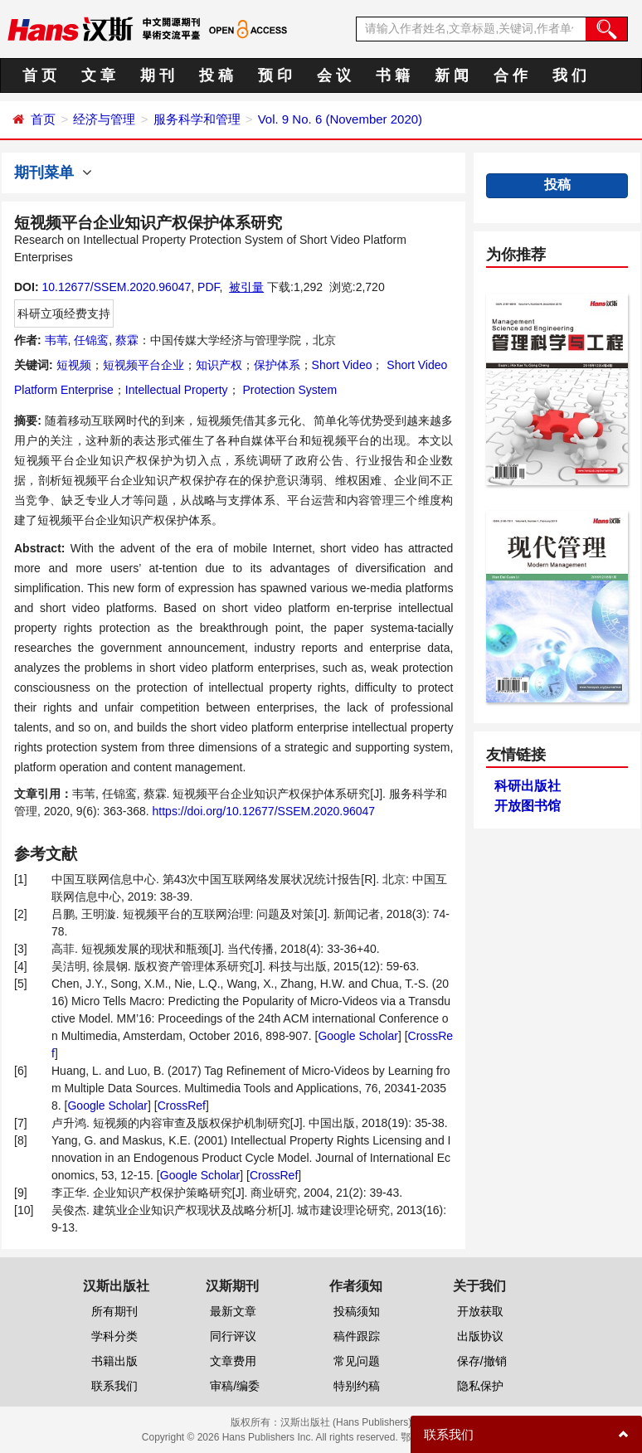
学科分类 (114, 1336)
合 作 (511, 75)
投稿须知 (356, 1311)
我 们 (569, 75)
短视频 (73, 365)
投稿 (557, 184)
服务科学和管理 (197, 119)
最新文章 (233, 1311)
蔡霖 (127, 340)
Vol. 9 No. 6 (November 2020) (340, 119)
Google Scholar (358, 1035)
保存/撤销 (482, 1361)
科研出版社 (527, 786)
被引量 (246, 287)
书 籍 (393, 75)
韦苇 (56, 340)
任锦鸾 (91, 340)
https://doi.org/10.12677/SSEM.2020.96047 (264, 811)
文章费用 (233, 1361)
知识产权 (219, 365)
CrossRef (182, 1105)
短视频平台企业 (143, 365)
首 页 (39, 75)
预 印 (275, 75)
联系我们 (114, 1385)
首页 (43, 119)
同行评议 (233, 1336)
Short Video (342, 365)
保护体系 (277, 365)
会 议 (334, 75)
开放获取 (480, 1311)
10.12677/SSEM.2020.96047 (116, 287)
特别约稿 (356, 1385)
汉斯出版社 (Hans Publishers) (346, 1422)
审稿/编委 (235, 1385)
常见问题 (356, 1361)
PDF (208, 287)
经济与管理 (104, 119)
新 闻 (452, 75)
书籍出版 (114, 1361)
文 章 (98, 75)
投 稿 (216, 75)
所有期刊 (114, 1311)
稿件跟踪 (356, 1336)
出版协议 (480, 1336)
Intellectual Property (176, 389)
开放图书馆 (527, 806)
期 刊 (157, 75)
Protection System (289, 389)
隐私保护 (480, 1385)
